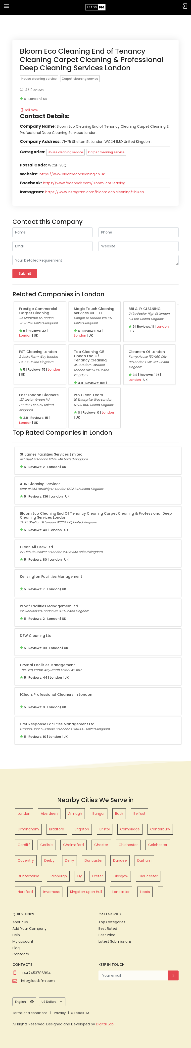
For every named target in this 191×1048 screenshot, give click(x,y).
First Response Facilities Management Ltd (57, 724)
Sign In (184, 6)
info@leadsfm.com (38, 980)
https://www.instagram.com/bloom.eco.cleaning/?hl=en (94, 192)
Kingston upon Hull (86, 891)
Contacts (20, 954)
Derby (49, 860)
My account (22, 941)
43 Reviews (32, 89)
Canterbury (160, 829)
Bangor (99, 813)
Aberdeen (49, 813)
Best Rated (107, 928)
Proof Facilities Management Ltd (49, 606)
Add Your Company (29, 928)
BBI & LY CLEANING (145, 308)
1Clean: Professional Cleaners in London (56, 694)
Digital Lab (105, 1024)
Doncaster (94, 860)
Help (16, 935)
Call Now (29, 110)
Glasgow (120, 876)
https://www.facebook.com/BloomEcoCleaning (84, 183)
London (25, 335)
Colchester (157, 844)
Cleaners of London (147, 351)
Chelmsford (73, 844)
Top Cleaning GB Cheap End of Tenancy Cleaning (90, 356)
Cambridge (130, 829)
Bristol (104, 829)
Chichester (128, 844)
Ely (79, 876)
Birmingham (28, 829)
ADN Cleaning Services (40, 483)
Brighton (82, 829)
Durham (144, 860)
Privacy (60, 1012)
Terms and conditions (30, 1012)
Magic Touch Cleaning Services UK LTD (94, 310)
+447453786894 (36, 972)
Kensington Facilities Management (51, 576)
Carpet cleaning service (80, 79)
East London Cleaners (39, 394)
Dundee (120, 860)
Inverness (51, 891)
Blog (16, 948)
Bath (119, 813)
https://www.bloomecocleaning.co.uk (72, 174)
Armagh (75, 813)
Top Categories (111, 922)
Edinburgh (58, 876)
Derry (69, 860)
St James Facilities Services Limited (51, 454)
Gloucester (148, 876)
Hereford (25, 891)
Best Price (106, 935)
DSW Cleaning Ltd (35, 635)
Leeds (145, 891)
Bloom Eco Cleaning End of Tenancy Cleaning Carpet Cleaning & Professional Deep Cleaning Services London (96, 515)
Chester (101, 844)
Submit (25, 273)
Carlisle (46, 844)
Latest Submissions (115, 941)
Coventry (26, 860)
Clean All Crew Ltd (36, 546)
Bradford (56, 829)
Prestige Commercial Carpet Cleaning (38, 310)
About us (20, 922)
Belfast (139, 813)
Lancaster (121, 891)
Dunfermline (28, 876)
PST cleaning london (38, 351)
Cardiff (24, 844)
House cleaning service (39, 79)
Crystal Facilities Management (47, 664)
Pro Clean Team (88, 394)
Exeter (97, 876)
